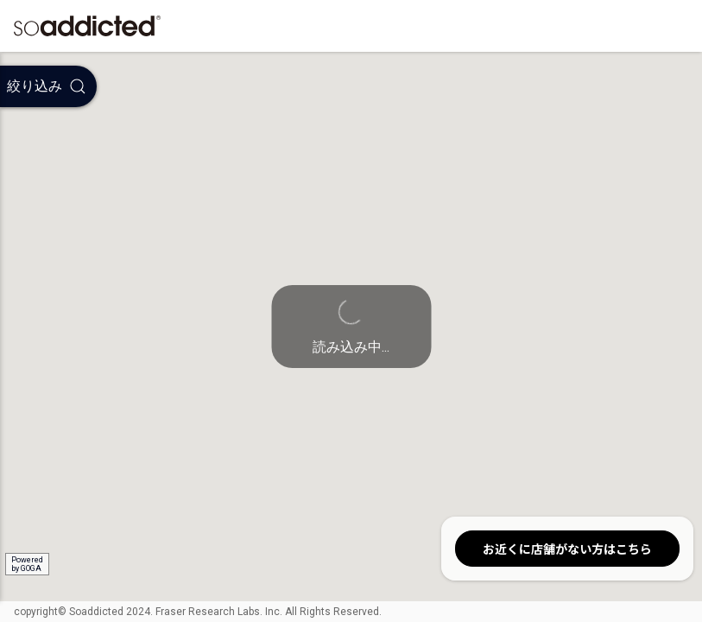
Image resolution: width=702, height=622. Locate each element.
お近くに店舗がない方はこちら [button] (567, 548)
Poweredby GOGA (27, 564)
